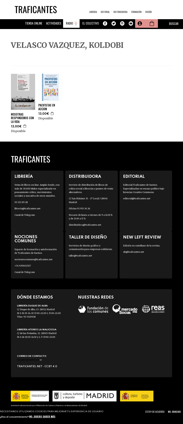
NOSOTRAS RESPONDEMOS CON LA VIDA (22, 118)
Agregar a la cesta (25, 126)
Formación (136, 12)
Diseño (148, 12)
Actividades (53, 23)
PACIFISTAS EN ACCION (46, 107)
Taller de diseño (88, 237)
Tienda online (33, 23)
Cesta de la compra (152, 23)
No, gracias (174, 411)
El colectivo (90, 23)
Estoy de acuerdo (155, 411)
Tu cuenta (139, 23)
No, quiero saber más (42, 416)
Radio (69, 23)
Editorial (105, 12)
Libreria (93, 12)
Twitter (113, 23)
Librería (24, 177)
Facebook (105, 23)
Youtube (131, 23)
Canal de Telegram (25, 215)
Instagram (122, 23)
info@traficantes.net (29, 359)
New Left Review (142, 237)
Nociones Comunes (26, 239)
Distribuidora (120, 12)
